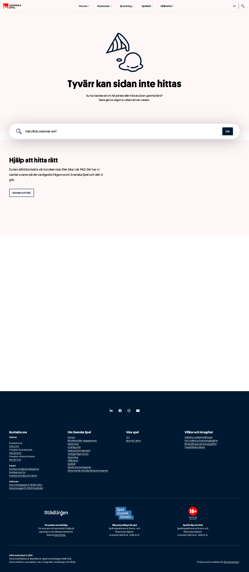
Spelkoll (147, 6)
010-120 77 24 (15, 460)
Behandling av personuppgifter (201, 444)
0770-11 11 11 (14, 446)
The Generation (231, 562)
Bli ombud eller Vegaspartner (82, 440)
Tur (127, 437)
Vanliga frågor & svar (78, 454)
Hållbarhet (167, 6)
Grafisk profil (74, 447)
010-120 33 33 (15, 453)
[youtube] (138, 411)
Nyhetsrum (104, 6)
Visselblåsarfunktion (195, 447)
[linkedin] (111, 411)
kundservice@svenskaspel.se (24, 469)
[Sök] (243, 6)
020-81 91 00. (60, 535)
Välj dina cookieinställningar (199, 437)
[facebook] (120, 411)
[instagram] (129, 411)
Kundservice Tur (17, 472)
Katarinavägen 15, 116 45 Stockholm (26, 488)
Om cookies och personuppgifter (201, 440)
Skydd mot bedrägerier (79, 467)
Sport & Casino (133, 440)
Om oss (84, 6)
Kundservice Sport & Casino (23, 475)
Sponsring (127, 6)
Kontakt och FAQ (22, 192)
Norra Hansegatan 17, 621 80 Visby (25, 485)
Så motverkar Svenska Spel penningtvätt (88, 470)
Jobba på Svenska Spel (79, 450)
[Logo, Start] (12, 6)
